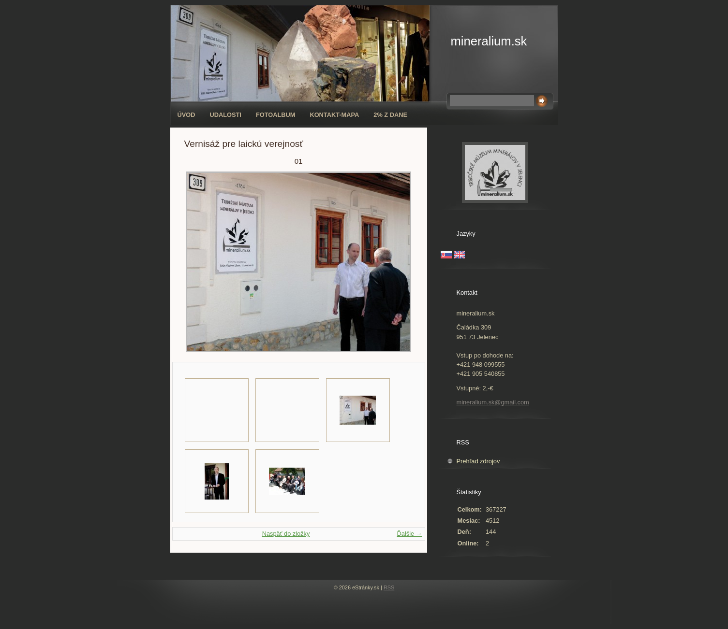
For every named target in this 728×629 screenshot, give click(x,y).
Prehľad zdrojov (478, 461)
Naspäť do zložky (286, 533)
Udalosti (225, 114)
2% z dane (390, 114)
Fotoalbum (276, 114)
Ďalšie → (409, 533)
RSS (389, 587)
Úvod (186, 114)
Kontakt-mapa (334, 114)
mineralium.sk (489, 41)
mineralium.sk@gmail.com (493, 402)
